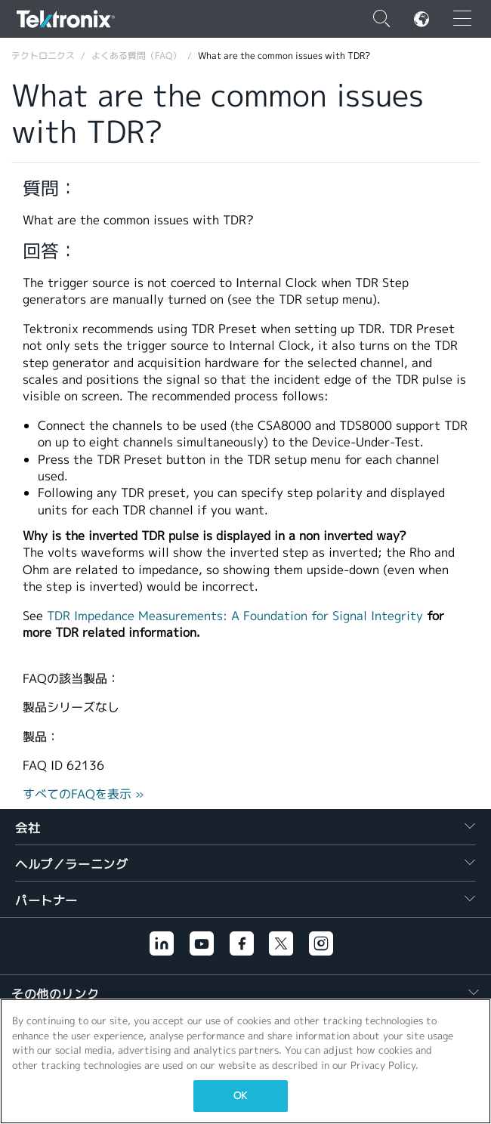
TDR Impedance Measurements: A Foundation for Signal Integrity (235, 616)
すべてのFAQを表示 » (83, 794)
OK (240, 1095)
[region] (245, 1061)
